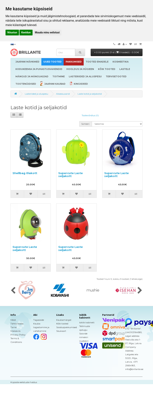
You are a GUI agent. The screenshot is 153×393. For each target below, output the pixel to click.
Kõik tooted (62, 323)
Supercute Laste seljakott (70, 174)
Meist (13, 319)
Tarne (13, 327)
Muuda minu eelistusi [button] (47, 32)
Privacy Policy (18, 334)
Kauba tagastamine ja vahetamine (41, 327)
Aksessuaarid (63, 93)
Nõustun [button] (12, 32)
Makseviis (15, 331)
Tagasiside (38, 319)
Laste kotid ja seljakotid (90, 93)
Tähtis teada (16, 323)
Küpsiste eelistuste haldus (23, 382)
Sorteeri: (85, 123)
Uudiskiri (83, 341)
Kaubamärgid (63, 319)
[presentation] (13, 290)
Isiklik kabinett (87, 322)
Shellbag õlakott (25, 173)
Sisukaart (61, 331)
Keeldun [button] (26, 32)
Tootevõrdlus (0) (90, 115)
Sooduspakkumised (66, 327)
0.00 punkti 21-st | (116, 52)
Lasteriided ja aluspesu (36, 93)
